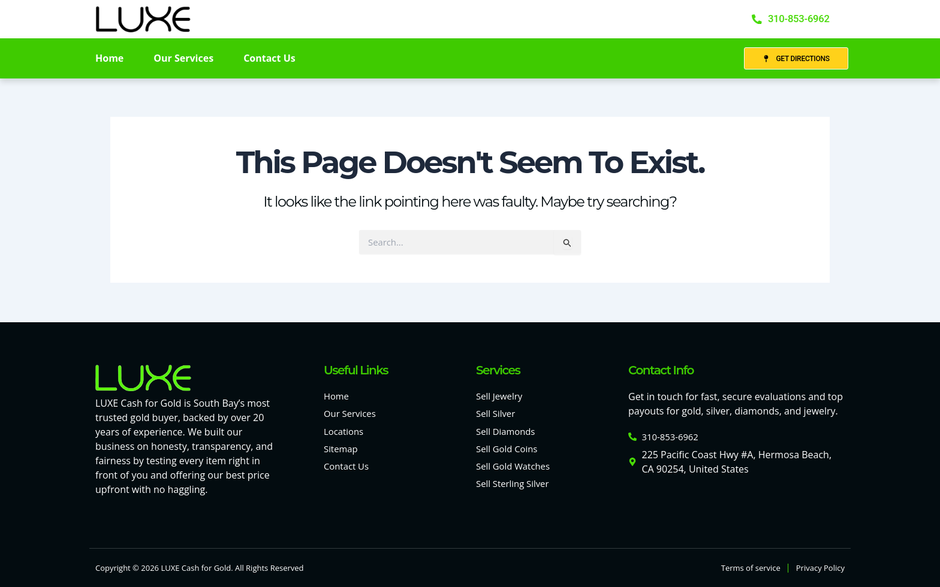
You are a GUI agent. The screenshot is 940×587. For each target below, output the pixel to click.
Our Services (183, 59)
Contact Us (269, 59)
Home (109, 59)
